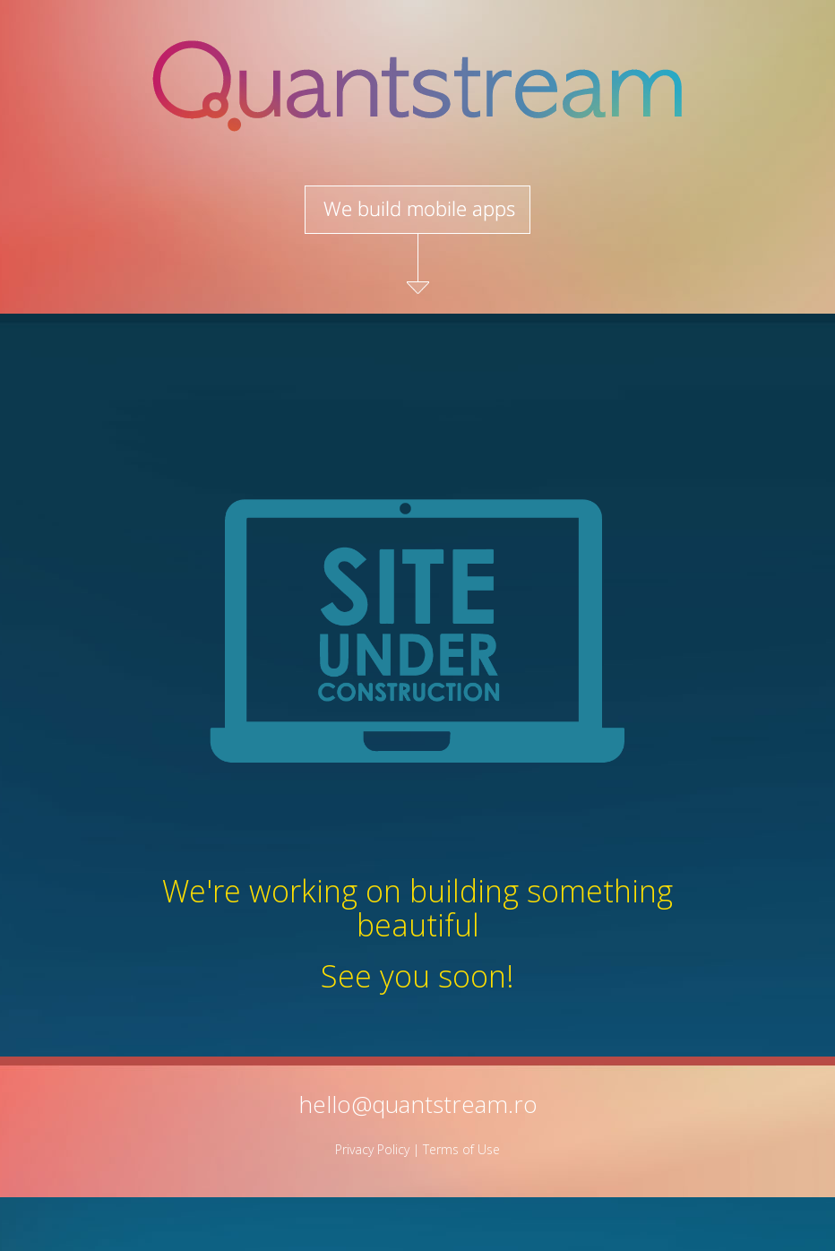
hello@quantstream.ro (418, 1104)
